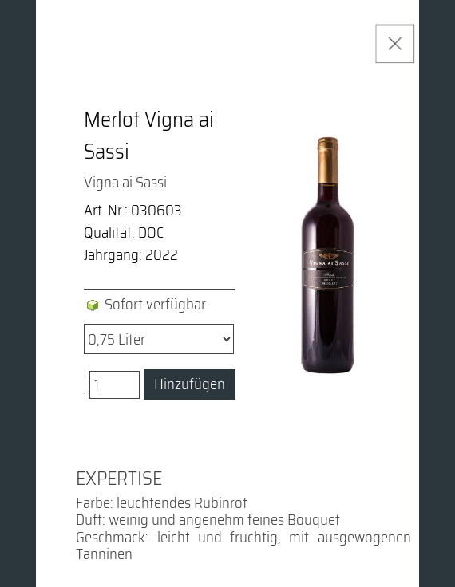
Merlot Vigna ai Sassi (149, 135)
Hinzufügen (189, 384)
